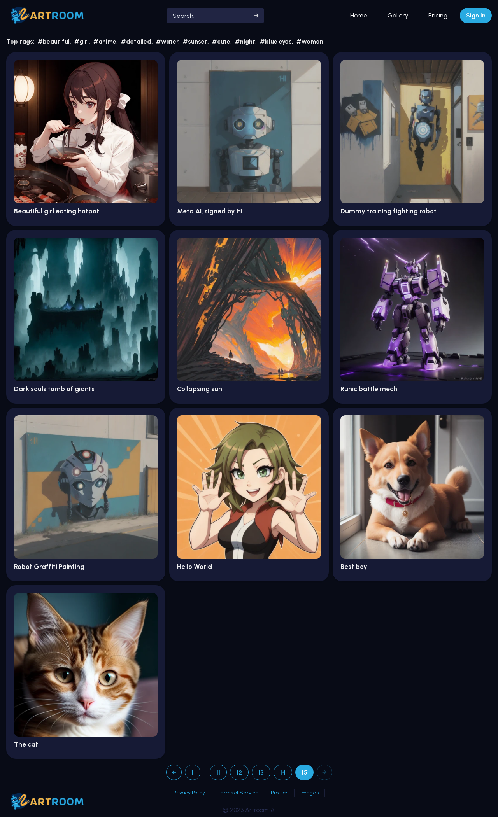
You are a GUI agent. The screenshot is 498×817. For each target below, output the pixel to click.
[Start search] (256, 15)
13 (261, 772)
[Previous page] (174, 772)
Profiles (279, 792)
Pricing (437, 15)
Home (358, 15)
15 (304, 772)
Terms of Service (238, 792)
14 (283, 772)
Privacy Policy (189, 792)
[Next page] (324, 772)
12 (239, 772)
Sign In (476, 15)
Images (309, 792)
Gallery (398, 15)
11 (218, 772)
